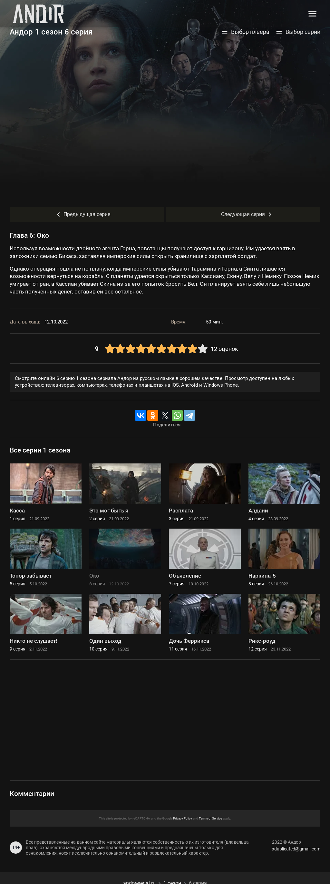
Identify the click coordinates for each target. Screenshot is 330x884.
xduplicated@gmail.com (296, 849)
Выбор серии (298, 32)
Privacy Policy (182, 818)
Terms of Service (210, 818)
